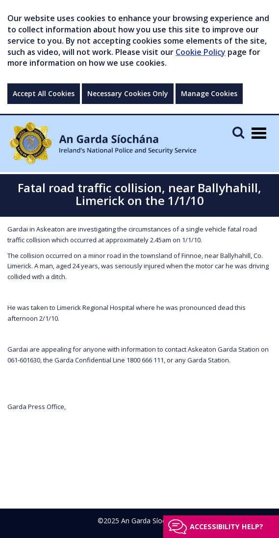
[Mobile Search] (238, 132)
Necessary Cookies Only (127, 93)
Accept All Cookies (44, 93)
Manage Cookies (209, 93)
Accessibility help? (226, 526)
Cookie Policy (201, 52)
